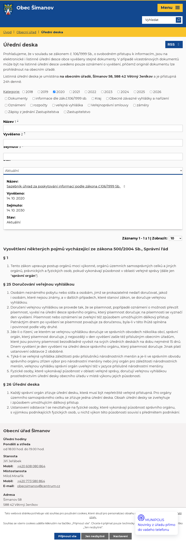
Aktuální (14, 222)
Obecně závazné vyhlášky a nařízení (139, 98)
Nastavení (120, 536)
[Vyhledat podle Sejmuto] (93, 156)
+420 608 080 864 (31, 466)
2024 (125, 92)
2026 (157, 92)
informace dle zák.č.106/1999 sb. (61, 98)
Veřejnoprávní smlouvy (109, 105)
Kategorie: (11, 92)
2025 (141, 92)
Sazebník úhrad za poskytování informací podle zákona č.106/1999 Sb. (67, 186)
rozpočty (40, 105)
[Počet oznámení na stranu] (175, 238)
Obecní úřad (26, 32)
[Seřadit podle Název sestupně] (18, 121)
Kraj (98, 98)
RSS (174, 44)
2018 (29, 92)
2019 (44, 92)
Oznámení (16, 105)
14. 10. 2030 (16, 210)
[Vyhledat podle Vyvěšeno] (93, 142)
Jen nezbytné (95, 536)
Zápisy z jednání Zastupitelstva (33, 112)
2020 (60, 92)
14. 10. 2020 (16, 198)
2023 (108, 92)
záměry (143, 105)
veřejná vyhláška (69, 105)
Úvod (7, 32)
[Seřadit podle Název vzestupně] (18, 120)
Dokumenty (18, 98)
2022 (92, 92)
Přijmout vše (67, 536)
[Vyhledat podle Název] (93, 128)
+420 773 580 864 (31, 481)
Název (9, 122)
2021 (76, 92)
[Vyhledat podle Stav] (93, 170)
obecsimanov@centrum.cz (38, 486)
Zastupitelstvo (78, 112)
